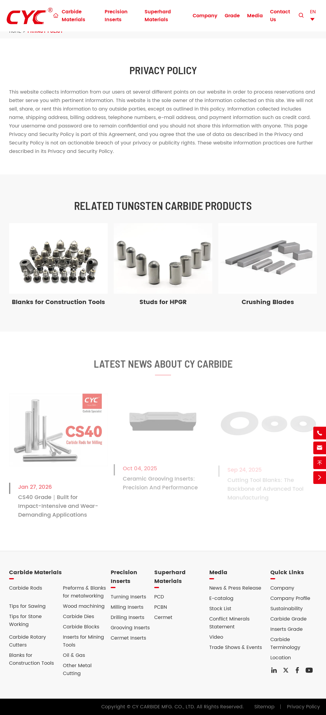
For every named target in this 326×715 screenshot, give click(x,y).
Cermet (163, 617)
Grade (232, 16)
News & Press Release (235, 588)
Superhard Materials (158, 16)
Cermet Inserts (128, 638)
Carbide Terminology (285, 643)
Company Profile (290, 598)
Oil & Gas (74, 655)
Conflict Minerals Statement (229, 623)
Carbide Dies (78, 617)
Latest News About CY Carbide (163, 367)
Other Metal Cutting (77, 669)
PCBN (160, 607)
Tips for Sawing (27, 606)
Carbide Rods (25, 588)
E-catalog (221, 598)
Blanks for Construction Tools (58, 302)
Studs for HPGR (163, 302)
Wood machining (84, 606)
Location (280, 658)
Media (255, 16)
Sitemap (264, 707)
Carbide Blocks (81, 627)
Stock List (220, 609)
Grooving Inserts (130, 628)
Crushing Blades (268, 302)
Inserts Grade (286, 629)
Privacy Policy (303, 707)
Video (216, 637)
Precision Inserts (116, 16)
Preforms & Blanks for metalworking (84, 592)
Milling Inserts (127, 607)
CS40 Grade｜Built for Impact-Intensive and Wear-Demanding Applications (58, 509)
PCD (159, 597)
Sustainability (286, 609)
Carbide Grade (288, 619)
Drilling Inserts (127, 617)
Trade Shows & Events (235, 647)
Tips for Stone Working (25, 620)
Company (205, 16)
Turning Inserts (128, 597)
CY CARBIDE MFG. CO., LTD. (163, 707)
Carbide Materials (73, 16)
